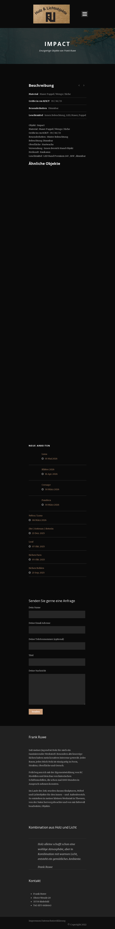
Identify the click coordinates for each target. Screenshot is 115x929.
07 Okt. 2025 (38, 546)
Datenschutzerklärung (53, 920)
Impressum (35, 920)
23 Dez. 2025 (38, 533)
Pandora (46, 500)
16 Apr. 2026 (51, 474)
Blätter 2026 (48, 469)
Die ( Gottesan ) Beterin (41, 528)
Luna (44, 454)
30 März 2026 (52, 489)
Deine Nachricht (57, 687)
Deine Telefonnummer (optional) (57, 644)
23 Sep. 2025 (38, 572)
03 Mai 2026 (51, 458)
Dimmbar (53, 108)
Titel (57, 660)
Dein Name (57, 612)
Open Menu (84, 14)
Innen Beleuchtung (55, 115)
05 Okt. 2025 (38, 559)
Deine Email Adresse (57, 628)
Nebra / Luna (35, 515)
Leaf (31, 541)
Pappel (82, 115)
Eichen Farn (35, 555)
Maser (74, 115)
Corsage (46, 484)
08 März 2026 (39, 520)
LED (68, 115)
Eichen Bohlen (36, 568)
